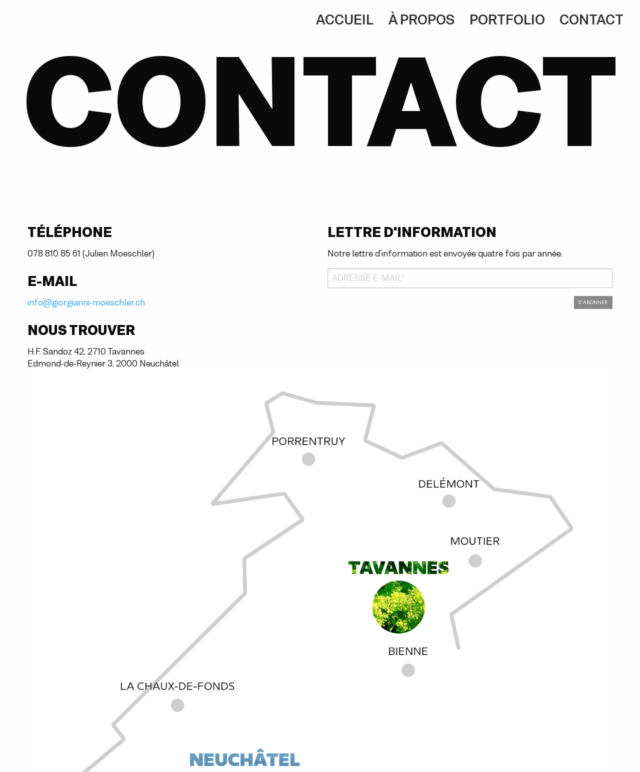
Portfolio (507, 20)
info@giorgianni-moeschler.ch (86, 303)
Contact (592, 20)
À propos (421, 20)
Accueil (345, 20)
